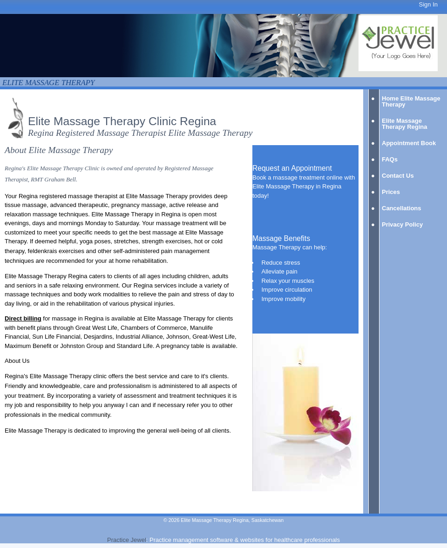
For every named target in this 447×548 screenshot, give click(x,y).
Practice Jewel (126, 539)
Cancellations (401, 208)
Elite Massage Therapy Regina (404, 123)
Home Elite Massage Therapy (411, 101)
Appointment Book (409, 143)
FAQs (390, 159)
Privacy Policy (402, 224)
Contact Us (398, 175)
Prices (391, 191)
